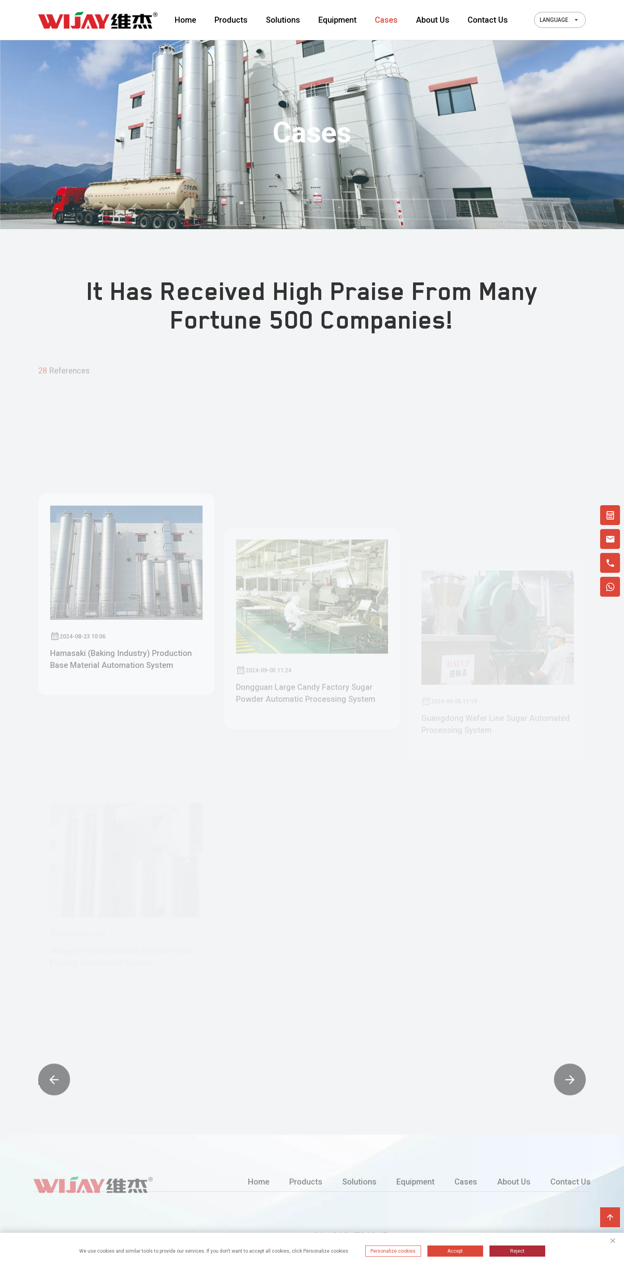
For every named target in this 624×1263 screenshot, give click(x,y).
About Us (432, 20)
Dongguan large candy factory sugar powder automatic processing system (305, 743)
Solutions (283, 20)
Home (185, 20)
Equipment (337, 20)
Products (231, 20)
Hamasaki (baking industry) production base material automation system (121, 724)
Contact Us (488, 20)
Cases (386, 20)
